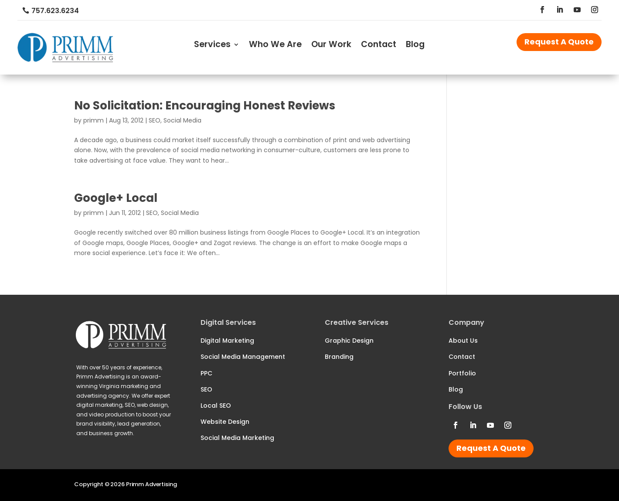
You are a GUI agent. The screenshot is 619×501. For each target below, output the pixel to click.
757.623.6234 (55, 11)
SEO (154, 120)
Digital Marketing (227, 340)
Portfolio (462, 373)
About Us (463, 340)
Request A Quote (559, 41)
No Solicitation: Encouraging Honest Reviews (204, 105)
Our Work (331, 45)
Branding (339, 356)
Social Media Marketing (237, 437)
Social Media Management (243, 356)
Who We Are (275, 45)
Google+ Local (115, 198)
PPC (206, 373)
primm (93, 120)
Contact (378, 45)
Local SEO (216, 405)
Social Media (182, 120)
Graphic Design (349, 340)
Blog (415, 45)
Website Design (225, 421)
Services (212, 45)
